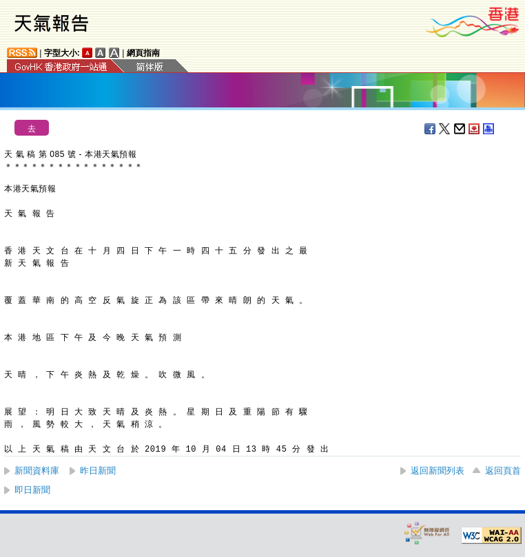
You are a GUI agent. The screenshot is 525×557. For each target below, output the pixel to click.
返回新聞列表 (437, 470)
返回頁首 (503, 470)
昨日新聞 (98, 470)
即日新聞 (32, 490)
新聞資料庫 (36, 470)
